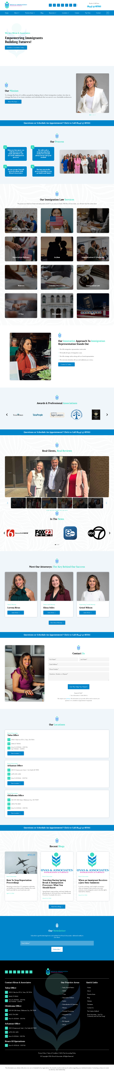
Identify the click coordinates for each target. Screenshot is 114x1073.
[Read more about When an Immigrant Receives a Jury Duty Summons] (93, 863)
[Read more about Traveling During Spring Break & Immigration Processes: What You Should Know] (57, 863)
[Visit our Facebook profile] (50, 5)
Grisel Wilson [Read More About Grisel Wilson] (85, 608)
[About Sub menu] (18, 13)
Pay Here (87, 13)
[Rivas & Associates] (16, 5)
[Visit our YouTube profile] (70, 5)
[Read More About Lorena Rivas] (21, 586)
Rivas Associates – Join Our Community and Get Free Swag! (96, 1015)
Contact (98, 13)
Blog (42, 13)
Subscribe (57, 949)
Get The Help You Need (79, 687)
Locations (64, 13)
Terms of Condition (52, 1053)
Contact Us (90, 1008)
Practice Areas (29, 13)
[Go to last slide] (7, 415)
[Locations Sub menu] (68, 13)
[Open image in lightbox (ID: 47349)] (57, 476)
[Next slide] (107, 415)
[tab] (55, 544)
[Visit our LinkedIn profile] (62, 5)
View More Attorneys (57, 623)
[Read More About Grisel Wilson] (93, 586)
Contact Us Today (66, 364)
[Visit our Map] (74, 5)
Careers (77, 13)
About (16, 13)
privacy (68, 698)
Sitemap (89, 1001)
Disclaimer (90, 1004)
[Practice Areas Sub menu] (34, 13)
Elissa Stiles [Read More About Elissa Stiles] (48, 608)
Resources (52, 13)
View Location (15, 753)
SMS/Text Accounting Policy (67, 1053)
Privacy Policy (42, 1053)
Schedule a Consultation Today (16, 47)
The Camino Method (93, 1011)
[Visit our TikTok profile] (58, 5)
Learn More (16, 613)
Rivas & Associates (57, 1056)
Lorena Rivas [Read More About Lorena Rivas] (13, 608)
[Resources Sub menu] (55, 13)
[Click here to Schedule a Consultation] (57, 123)
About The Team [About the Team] (13, 102)
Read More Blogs (57, 907)
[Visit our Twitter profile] (66, 5)
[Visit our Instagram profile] (54, 5)
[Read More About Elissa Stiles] (57, 586)
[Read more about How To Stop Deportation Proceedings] (21, 863)
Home (6, 13)
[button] (47, 510)
